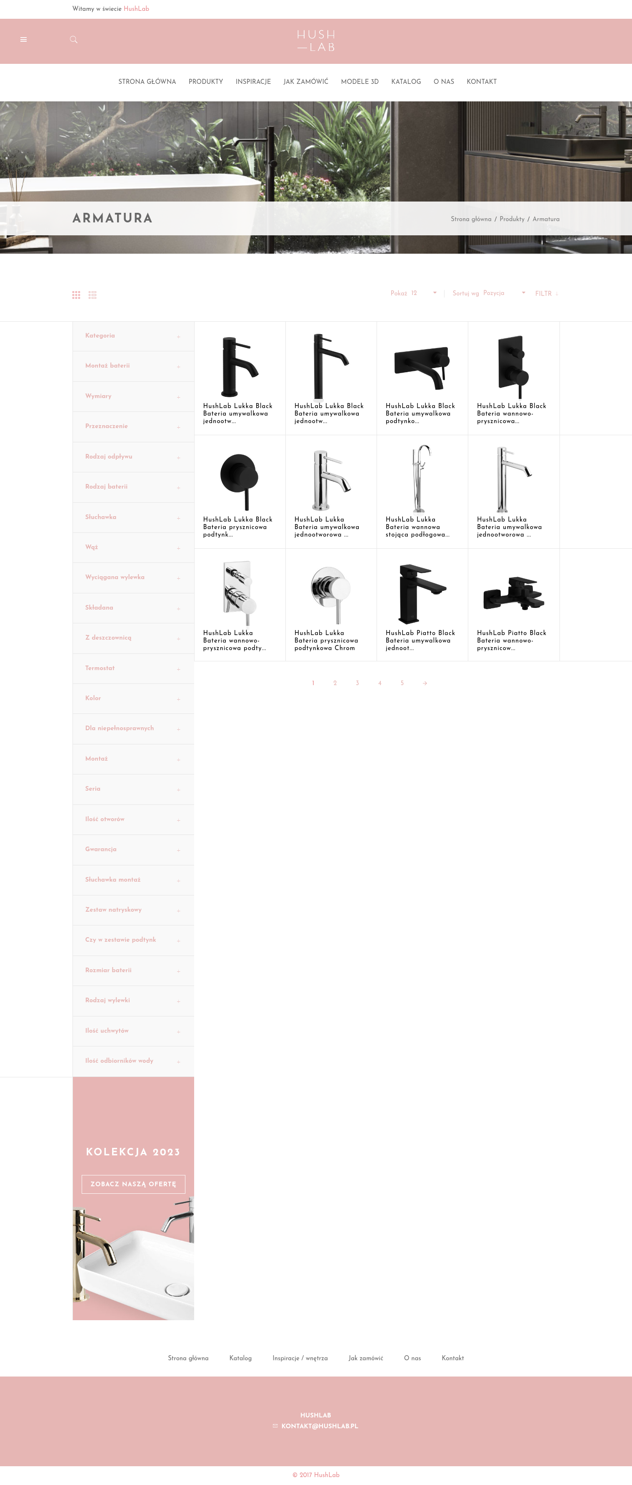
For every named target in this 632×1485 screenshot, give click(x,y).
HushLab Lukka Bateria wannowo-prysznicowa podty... (235, 641)
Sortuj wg (465, 294)
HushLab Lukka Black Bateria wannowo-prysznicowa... (512, 414)
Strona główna (471, 220)
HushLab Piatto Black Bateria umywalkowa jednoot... (420, 641)
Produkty (512, 220)
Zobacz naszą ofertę (133, 1185)
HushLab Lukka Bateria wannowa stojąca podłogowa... (418, 527)
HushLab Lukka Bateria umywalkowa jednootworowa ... (327, 527)
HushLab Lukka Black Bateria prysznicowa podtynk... (238, 527)
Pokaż (399, 294)
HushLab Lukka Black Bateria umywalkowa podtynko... (420, 414)
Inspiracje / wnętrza (300, 1359)
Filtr (544, 294)
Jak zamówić (366, 1359)
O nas (412, 1359)
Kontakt (453, 1359)
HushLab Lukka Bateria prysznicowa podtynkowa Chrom (327, 641)
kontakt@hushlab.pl (320, 1427)
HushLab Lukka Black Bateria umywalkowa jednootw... (238, 414)
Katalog (241, 1359)
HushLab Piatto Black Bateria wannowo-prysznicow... (512, 641)
